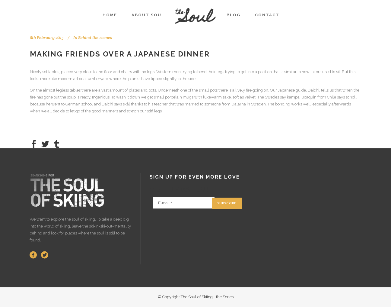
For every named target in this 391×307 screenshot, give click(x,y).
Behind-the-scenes (95, 37)
